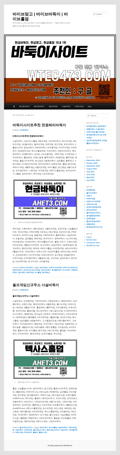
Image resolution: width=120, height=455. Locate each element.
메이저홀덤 (53, 427)
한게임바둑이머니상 (94, 227)
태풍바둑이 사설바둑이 (95, 129)
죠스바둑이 (66, 270)
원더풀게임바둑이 (93, 216)
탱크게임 (21, 272)
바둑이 (89, 196)
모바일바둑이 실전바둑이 (96, 126)
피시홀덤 (38, 272)
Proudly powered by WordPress (60, 446)
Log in (89, 237)
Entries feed (91, 240)
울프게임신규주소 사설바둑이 (36, 285)
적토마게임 (19, 432)
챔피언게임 (53, 106)
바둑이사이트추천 (26, 268)
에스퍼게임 (36, 270)
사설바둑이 (66, 106)
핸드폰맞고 (46, 272)
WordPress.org (92, 245)
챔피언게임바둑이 (93, 221)
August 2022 (91, 169)
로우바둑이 (44, 268)
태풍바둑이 (90, 224)
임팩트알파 (90, 219)
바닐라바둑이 (62, 427)
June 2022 (90, 175)
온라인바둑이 (46, 270)
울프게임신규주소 (26, 427)
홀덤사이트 (43, 432)
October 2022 (91, 163)
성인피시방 (27, 270)
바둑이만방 (79, 106)
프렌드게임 (30, 272)
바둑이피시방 (91, 204)
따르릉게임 (90, 190)
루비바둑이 (44, 427)
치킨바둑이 (28, 432)
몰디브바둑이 (91, 193)
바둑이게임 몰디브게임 (95, 132)
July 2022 (90, 172)
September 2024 (93, 160)
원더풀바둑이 (56, 270)
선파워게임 (28, 430)
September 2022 (93, 166)
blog (89, 106)
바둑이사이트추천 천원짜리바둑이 (39, 125)
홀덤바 (35, 432)
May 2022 (90, 177)
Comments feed (93, 243)
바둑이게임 (90, 199)
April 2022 (90, 180)
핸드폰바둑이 (24, 106)
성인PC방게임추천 (93, 207)
